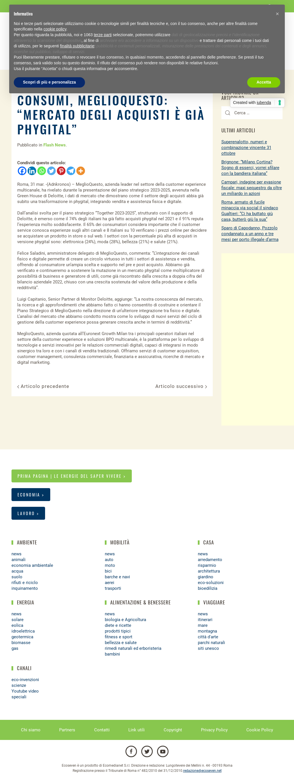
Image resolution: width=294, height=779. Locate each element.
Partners (67, 729)
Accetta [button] (263, 82)
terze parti (103, 34)
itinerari (205, 619)
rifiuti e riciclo (24, 582)
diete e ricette (118, 625)
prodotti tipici (118, 631)
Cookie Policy (259, 729)
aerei (109, 582)
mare (203, 625)
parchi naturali (211, 642)
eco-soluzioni (211, 582)
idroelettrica (23, 631)
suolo (16, 576)
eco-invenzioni (25, 679)
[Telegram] (71, 171)
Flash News (54, 145)
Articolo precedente (43, 386)
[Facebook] (22, 171)
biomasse (20, 642)
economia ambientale (32, 565)
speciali (18, 696)
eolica (17, 625)
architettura (209, 571)
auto (109, 559)
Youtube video (25, 691)
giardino (205, 576)
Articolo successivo (181, 386)
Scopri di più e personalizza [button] (49, 82)
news (16, 553)
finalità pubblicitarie (77, 46)
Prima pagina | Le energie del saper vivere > (72, 476)
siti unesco (208, 648)
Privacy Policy (214, 729)
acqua (17, 571)
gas (14, 648)
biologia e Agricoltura (125, 619)
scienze (18, 685)
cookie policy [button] (55, 29)
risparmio (207, 565)
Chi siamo (30, 729)
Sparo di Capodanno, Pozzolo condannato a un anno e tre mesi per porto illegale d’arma (249, 233)
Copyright (173, 729)
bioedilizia (207, 588)
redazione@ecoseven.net (202, 771)
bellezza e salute (121, 642)
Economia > (31, 495)
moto (110, 565)
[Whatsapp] (41, 171)
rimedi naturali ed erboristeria (133, 648)
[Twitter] (51, 171)
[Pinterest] (61, 171)
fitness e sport (118, 636)
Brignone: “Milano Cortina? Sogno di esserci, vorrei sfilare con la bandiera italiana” (250, 167)
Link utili (136, 729)
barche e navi (117, 576)
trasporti (113, 588)
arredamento (210, 559)
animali (18, 559)
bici (108, 571)
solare (17, 619)
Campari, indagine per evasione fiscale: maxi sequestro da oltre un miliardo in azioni (251, 187)
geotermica (22, 636)
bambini (112, 654)
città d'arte (208, 636)
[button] (277, 13)
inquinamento (24, 588)
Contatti (102, 729)
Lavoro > (28, 513)
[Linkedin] (32, 171)
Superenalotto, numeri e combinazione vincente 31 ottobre (246, 147)
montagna (207, 631)
